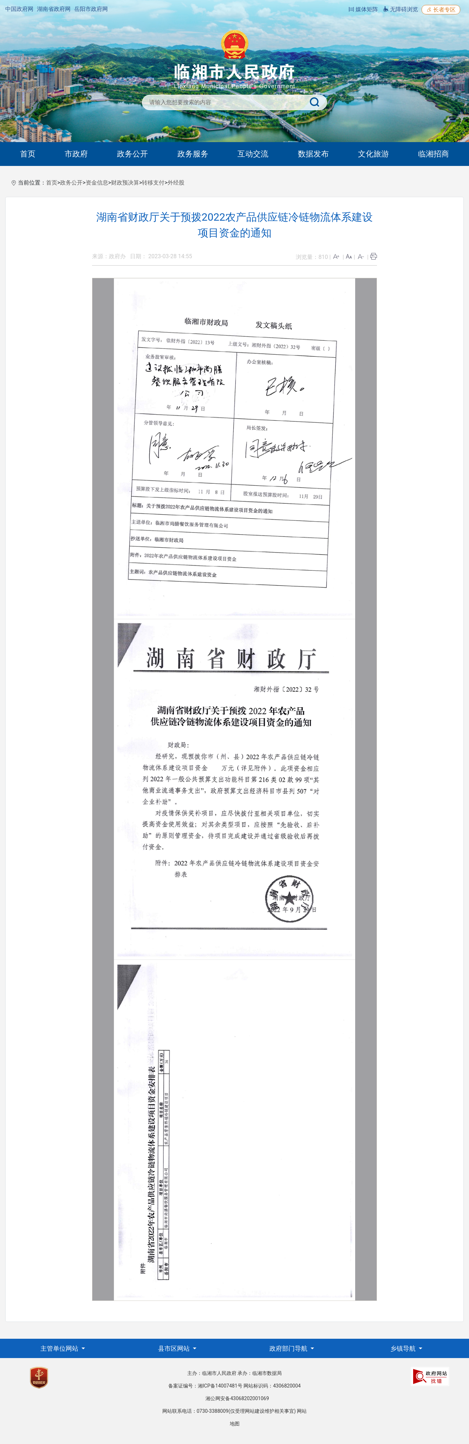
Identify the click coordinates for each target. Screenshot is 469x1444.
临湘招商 (433, 153)
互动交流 (252, 153)
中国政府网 (19, 9)
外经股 (176, 182)
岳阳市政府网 (91, 9)
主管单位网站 (60, 1348)
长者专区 (441, 9)
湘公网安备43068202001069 (237, 1398)
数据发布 (313, 153)
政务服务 (192, 153)
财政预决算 (125, 182)
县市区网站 (174, 1348)
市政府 (76, 153)
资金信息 (97, 182)
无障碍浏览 (400, 9)
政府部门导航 (289, 1348)
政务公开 (132, 153)
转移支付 (153, 182)
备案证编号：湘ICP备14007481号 (205, 1386)
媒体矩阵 (363, 9)
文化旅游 (373, 153)
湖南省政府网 (54, 9)
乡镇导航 (403, 1348)
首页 (27, 153)
